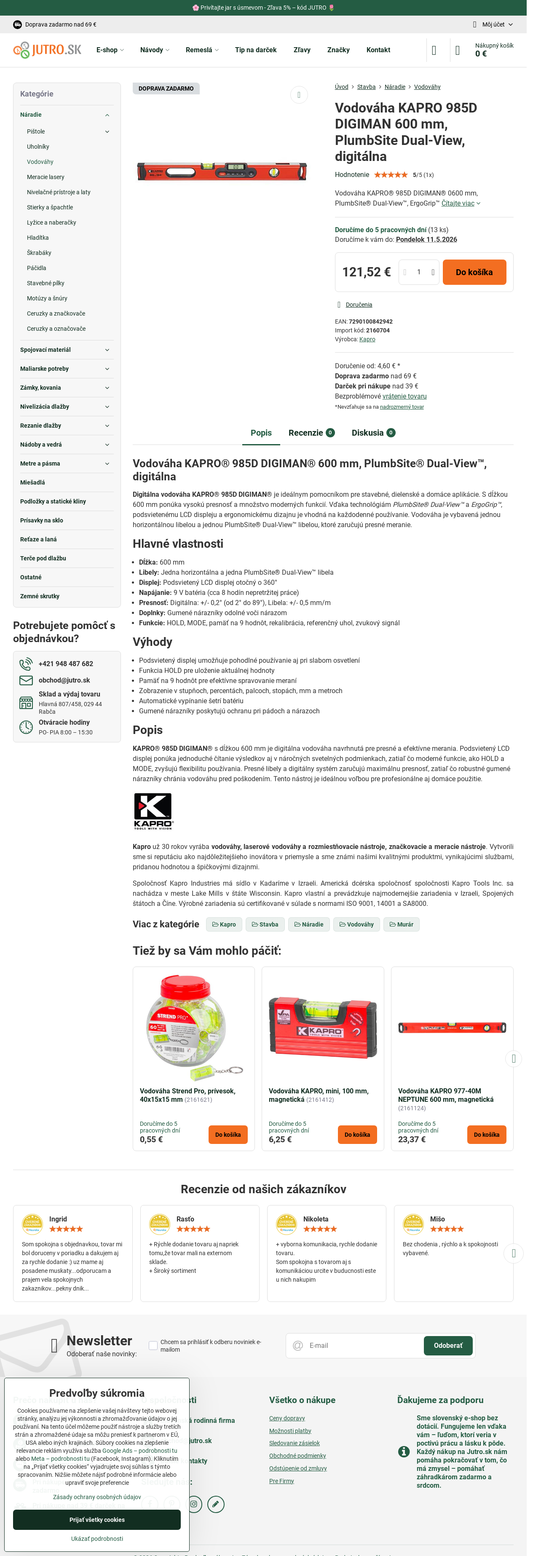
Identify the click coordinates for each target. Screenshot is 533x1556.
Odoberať (448, 1346)
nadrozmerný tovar (402, 407)
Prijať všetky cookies (97, 1519)
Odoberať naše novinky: (102, 1354)
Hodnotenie (352, 175)
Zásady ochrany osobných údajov (97, 1497)
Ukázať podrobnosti (97, 1538)
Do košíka (474, 272)
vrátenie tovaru (405, 396)
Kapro (367, 339)
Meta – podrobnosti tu (60, 1458)
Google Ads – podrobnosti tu (139, 1450)
